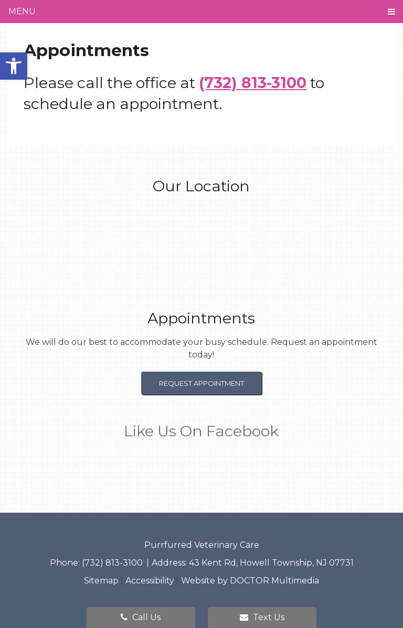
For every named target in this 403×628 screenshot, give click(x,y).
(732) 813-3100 (252, 82)
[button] (13, 66)
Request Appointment (201, 383)
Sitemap (101, 581)
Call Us (141, 617)
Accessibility (149, 581)
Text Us (262, 617)
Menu (22, 11)
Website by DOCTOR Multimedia (250, 581)
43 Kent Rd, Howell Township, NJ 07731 (271, 563)
